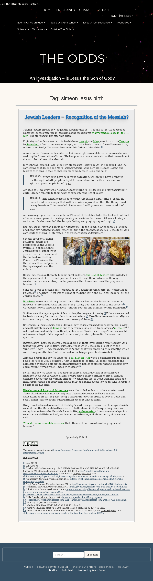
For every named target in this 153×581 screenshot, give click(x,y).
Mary (96, 141)
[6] (24, 486)
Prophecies (123, 22)
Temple (124, 141)
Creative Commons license (53, 567)
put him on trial (80, 357)
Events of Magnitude (31, 22)
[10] (24, 499)
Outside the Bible (62, 29)
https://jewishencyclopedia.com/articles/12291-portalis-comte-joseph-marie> (73, 480)
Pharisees (29, 301)
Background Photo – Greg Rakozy (93, 567)
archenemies (87, 411)
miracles (119, 328)
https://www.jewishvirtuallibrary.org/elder (82, 497)
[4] (24, 478)
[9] (24, 497)
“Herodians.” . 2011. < (49, 499)
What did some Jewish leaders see (44, 423)
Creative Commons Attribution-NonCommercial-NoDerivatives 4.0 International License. (70, 451)
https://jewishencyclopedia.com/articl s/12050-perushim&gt (98, 486)
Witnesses (39, 29)
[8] (24, 494)
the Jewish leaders (97, 275)
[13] (24, 507)
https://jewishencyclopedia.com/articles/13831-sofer (92, 494)
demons (57, 328)
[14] (24, 510)
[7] (24, 489)
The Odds (72, 58)
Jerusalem (32, 144)
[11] (24, 502)
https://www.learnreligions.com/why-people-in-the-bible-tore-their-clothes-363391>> (65, 513)
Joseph (83, 141)
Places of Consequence (96, 22)
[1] (24, 463)
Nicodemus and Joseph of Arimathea (45, 390)
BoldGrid (67, 570)
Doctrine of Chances (75, 10)
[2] (24, 465)
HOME (47, 10)
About (104, 10)
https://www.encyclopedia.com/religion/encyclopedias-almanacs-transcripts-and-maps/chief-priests (73, 476)
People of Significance (63, 22)
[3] (24, 468)
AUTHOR (28, 567)
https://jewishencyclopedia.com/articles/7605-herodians (99, 499)
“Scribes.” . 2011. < (46, 494)
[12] (24, 505)
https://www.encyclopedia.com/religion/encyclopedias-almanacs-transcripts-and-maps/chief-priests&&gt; (76, 490)
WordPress (98, 570)
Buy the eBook (122, 15)
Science (23, 29)
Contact (123, 567)
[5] (24, 484)
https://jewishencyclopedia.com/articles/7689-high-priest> (99, 484)
